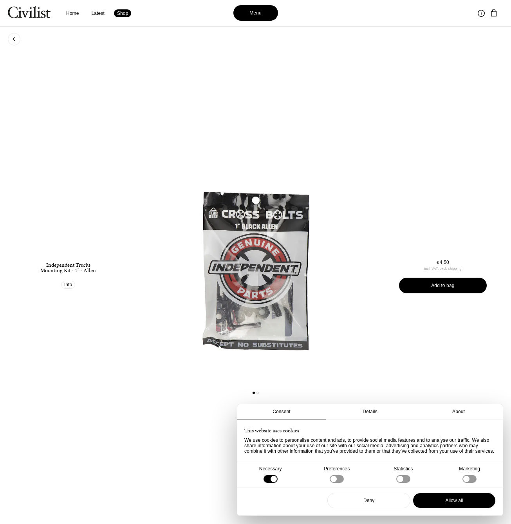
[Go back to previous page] (14, 39)
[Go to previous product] (195, 269)
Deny (369, 500)
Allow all (454, 500)
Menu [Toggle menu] (255, 13)
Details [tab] (370, 411)
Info (68, 284)
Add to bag (442, 285)
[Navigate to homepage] (29, 13)
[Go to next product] (316, 269)
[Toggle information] (481, 13)
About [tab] (458, 411)
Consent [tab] (282, 411)
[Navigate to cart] (493, 13)
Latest (98, 13)
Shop (122, 13)
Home (72, 13)
